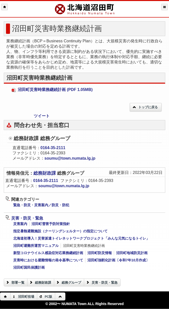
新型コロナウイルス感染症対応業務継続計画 (48, 253)
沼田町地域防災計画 (132, 253)
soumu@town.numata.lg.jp (69, 158)
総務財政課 (45, 173)
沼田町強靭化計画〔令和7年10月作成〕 (118, 260)
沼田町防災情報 (99, 253)
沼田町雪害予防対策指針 (50, 224)
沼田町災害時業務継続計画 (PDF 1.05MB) (52, 89)
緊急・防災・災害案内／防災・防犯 (41, 205)
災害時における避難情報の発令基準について (48, 260)
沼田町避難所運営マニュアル (36, 246)
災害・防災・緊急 (24, 218)
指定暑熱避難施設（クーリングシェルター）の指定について (60, 231)
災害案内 (20, 224)
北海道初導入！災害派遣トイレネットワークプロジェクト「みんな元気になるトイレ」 (81, 238)
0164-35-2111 (52, 148)
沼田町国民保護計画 (29, 267)
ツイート (42, 116)
